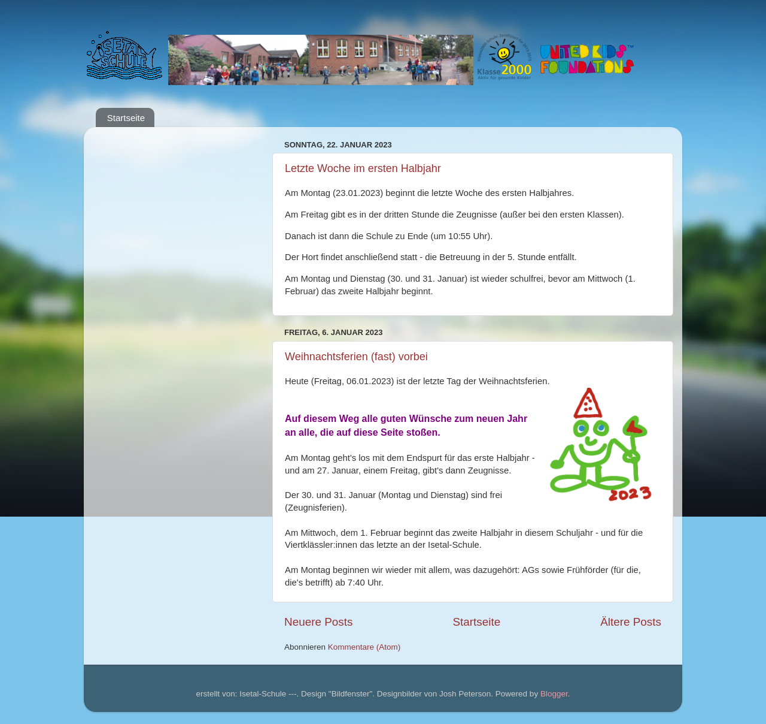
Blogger (554, 693)
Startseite (126, 118)
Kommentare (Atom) (364, 646)
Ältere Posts (630, 622)
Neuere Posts (318, 622)
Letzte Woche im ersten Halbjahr (363, 168)
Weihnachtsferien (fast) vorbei (356, 357)
